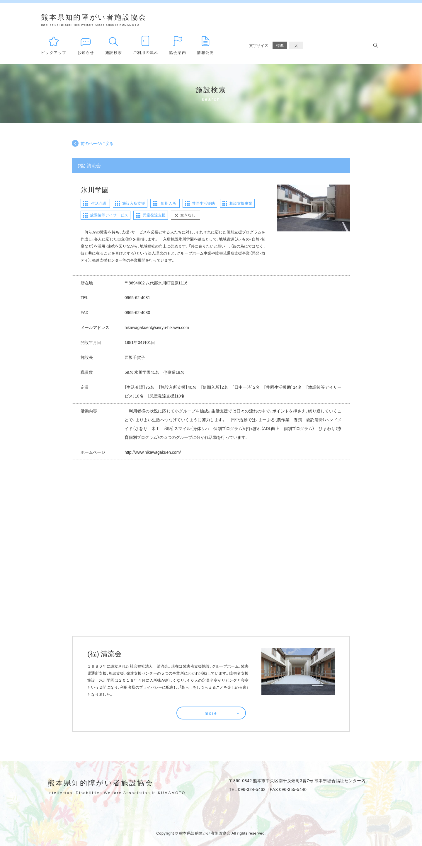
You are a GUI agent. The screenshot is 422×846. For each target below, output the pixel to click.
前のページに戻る (97, 143)
